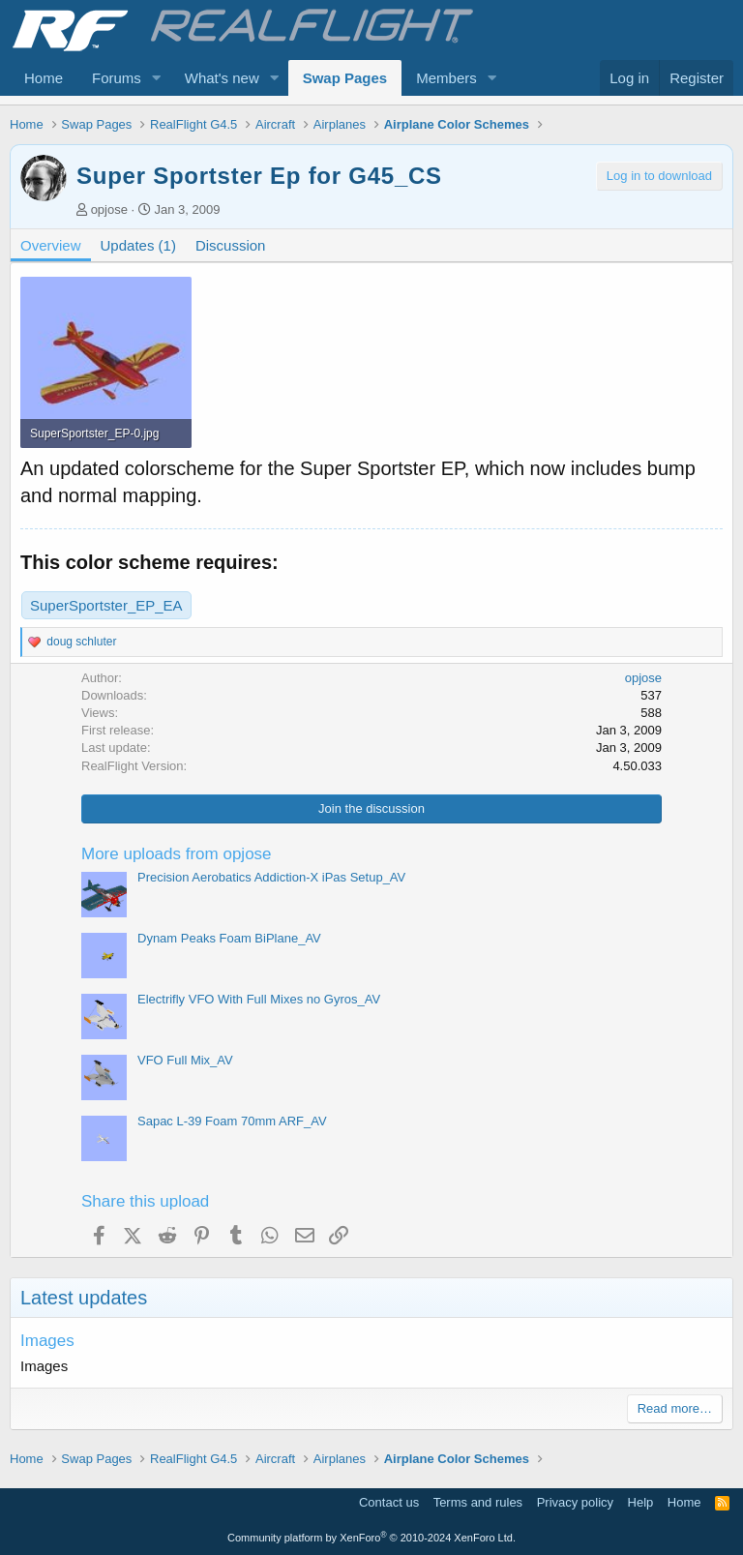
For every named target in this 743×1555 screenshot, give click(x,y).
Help (641, 1502)
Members (446, 78)
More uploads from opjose (176, 854)
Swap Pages (345, 78)
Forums (116, 78)
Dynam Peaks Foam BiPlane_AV (229, 938)
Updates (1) (138, 245)
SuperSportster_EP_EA (106, 605)
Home (43, 78)
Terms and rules (477, 1502)
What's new (222, 78)
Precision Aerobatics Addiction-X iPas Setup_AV (271, 877)
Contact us (389, 1502)
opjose (109, 209)
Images (47, 1340)
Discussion (230, 245)
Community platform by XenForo (371, 1537)
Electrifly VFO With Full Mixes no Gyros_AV (258, 999)
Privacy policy (575, 1502)
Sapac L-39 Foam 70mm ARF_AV (232, 1121)
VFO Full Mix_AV (185, 1060)
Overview (50, 245)
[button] (156, 78)
